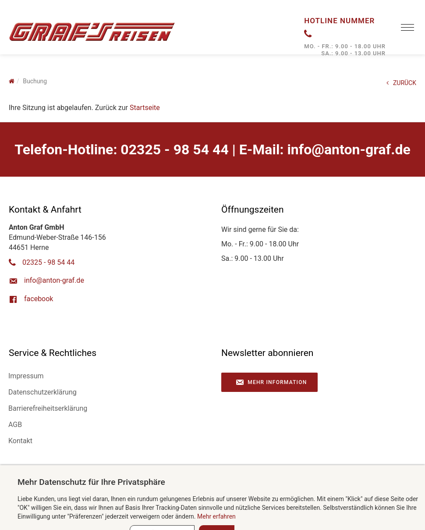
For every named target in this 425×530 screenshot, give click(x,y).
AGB (15, 424)
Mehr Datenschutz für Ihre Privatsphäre (91, 482)
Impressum (26, 376)
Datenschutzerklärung (42, 392)
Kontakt (20, 441)
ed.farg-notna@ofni (348, 149)
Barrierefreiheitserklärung (47, 408)
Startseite (145, 107)
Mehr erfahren (216, 516)
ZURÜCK (401, 82)
